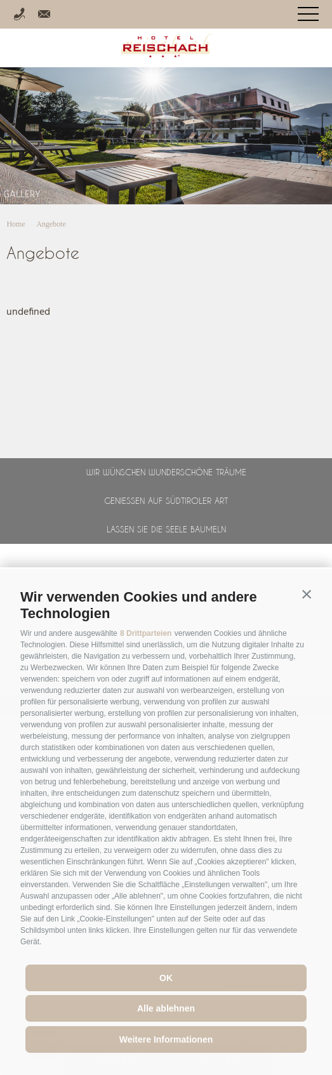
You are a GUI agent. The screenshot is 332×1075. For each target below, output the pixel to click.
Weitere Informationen (166, 1039)
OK (166, 978)
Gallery (22, 194)
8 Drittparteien (145, 633)
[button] (307, 594)
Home (15, 224)
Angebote (51, 224)
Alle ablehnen (166, 1008)
